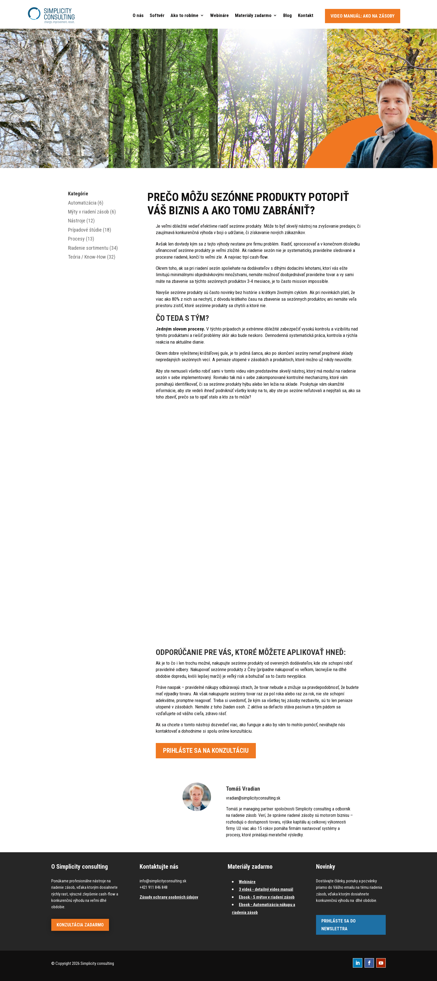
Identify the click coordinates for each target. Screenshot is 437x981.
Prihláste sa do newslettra (338, 924)
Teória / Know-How (87, 257)
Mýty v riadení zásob (88, 212)
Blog (287, 15)
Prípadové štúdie (85, 230)
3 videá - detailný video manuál (266, 889)
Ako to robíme (184, 15)
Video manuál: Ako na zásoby (363, 16)
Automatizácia (82, 203)
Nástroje (76, 221)
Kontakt (305, 15)
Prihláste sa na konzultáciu (206, 750)
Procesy (76, 239)
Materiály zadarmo (253, 15)
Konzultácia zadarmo (80, 924)
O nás (138, 15)
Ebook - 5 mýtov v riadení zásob (267, 897)
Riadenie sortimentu (88, 248)
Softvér (157, 15)
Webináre (219, 15)
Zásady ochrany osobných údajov (169, 897)
